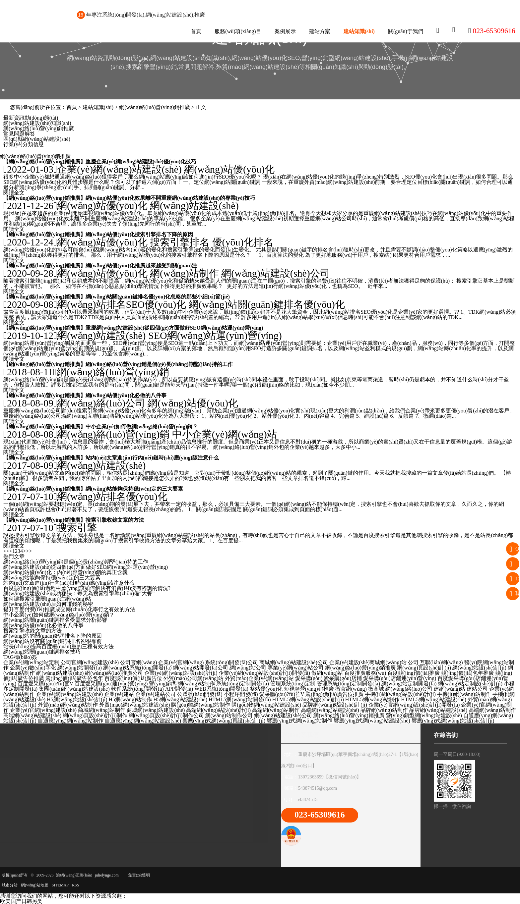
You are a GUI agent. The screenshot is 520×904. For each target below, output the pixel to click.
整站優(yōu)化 (266, 689)
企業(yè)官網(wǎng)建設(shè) (43, 710)
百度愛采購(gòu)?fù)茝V (45, 683)
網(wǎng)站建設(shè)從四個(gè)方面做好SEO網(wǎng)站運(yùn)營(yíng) (85, 567)
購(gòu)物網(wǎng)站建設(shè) (266, 705)
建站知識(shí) (359, 31)
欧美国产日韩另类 (21, 901)
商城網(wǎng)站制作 (101, 710)
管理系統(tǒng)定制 (292, 683)
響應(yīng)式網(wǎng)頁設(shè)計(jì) (223, 720)
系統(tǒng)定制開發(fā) (242, 683)
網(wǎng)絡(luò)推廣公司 (114, 673)
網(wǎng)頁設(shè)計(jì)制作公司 (166, 715)
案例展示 (285, 31)
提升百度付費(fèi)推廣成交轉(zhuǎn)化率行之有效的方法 (69, 609)
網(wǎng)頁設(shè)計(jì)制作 (95, 715)
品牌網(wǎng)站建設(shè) (438, 710)
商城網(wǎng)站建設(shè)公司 (293, 662)
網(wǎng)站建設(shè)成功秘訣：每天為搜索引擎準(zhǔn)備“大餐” (79, 593)
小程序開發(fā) (241, 694)
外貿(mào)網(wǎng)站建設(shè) (134, 705)
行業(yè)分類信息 (23, 144)
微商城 (376, 689)
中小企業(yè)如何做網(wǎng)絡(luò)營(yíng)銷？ (142, 426)
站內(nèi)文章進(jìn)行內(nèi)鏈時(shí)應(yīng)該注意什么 (152, 457)
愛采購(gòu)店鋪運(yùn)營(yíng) (399, 678)
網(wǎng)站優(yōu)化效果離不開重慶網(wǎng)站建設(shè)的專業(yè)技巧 (170, 198)
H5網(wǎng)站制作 (130, 699)
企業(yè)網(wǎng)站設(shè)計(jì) (181, 673)
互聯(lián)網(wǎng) (441, 662)
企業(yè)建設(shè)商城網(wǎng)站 (368, 662)
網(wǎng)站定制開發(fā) (408, 683)
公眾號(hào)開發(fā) (200, 694)
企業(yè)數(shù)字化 (33, 667)
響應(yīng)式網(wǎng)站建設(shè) (372, 720)
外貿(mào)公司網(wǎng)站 (193, 678)
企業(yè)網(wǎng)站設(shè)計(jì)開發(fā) (264, 673)
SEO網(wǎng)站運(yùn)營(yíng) (215, 335)
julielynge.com (107, 875)
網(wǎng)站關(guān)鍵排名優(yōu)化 (267, 304)
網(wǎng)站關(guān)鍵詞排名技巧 (42, 652)
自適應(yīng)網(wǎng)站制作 (70, 720)
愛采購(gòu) (309, 678)
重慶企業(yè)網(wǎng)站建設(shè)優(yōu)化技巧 (141, 161)
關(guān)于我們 (405, 31)
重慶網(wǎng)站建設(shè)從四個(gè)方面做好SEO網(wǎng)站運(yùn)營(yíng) (174, 328)
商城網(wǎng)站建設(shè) (156, 710)
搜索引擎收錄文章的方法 (115, 520)
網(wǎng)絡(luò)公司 (101, 403)
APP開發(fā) (179, 689)
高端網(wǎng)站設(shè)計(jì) (218, 710)
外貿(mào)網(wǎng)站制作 (68, 705)
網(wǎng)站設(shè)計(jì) (479, 667)
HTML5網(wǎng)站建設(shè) (433, 699)
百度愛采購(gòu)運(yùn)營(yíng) (111, 683)
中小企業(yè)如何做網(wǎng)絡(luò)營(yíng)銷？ (58, 614)
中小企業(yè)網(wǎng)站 (224, 434)
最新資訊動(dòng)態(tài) (30, 118)
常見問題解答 (19, 133)
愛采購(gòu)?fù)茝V (281, 694)
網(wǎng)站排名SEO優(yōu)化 (121, 304)
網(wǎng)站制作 (184, 273)
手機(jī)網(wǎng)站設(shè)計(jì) (400, 694)
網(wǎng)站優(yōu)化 (229, 169)
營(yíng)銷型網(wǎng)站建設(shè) (424, 715)
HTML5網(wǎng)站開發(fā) (240, 699)
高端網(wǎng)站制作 (275, 710)
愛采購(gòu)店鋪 (343, 678)
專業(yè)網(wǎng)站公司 (296, 667)
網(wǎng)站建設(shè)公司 (275, 273)
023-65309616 (319, 815)
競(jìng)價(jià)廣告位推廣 (334, 694)
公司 (413, 662)
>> (29, 551)
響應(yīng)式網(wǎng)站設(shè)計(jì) (453, 720)
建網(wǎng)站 (449, 689)
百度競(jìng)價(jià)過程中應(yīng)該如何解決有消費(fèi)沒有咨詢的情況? (86, 588)
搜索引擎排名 (180, 242)
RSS (75, 885)
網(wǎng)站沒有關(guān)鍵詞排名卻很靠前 (52, 641)
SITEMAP (60, 885)
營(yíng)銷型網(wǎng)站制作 (182, 683)
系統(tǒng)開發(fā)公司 (231, 662)
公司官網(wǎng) (138, 662)
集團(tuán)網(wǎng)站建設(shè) (74, 689)
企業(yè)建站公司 (155, 694)
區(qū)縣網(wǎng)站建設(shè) (36, 139)
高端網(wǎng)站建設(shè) (330, 710)
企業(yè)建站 (119, 694)
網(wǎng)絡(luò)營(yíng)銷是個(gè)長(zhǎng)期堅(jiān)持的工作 (159, 364)
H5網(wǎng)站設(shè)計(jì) (77, 699)
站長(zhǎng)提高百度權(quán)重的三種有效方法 (58, 646)
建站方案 (319, 31)
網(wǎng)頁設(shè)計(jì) (424, 667)
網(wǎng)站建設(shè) (194, 205)
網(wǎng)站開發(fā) (79, 667)
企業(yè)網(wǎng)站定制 (31, 662)
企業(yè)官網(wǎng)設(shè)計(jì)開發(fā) (414, 705)
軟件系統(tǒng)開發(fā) (137, 689)
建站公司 (477, 689)
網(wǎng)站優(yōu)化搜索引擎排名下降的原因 (139, 234)
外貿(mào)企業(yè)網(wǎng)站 (259, 678)
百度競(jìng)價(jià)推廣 (413, 673)
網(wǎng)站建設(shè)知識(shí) (37, 123)
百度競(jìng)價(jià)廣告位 (133, 678)
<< (6, 551)
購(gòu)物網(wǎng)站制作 (200, 705)
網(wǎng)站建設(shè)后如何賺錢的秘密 (48, 604)
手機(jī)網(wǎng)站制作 (464, 694)
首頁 (196, 31)
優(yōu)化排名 (243, 242)
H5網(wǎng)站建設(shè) (180, 699)
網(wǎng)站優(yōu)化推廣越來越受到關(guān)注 (141, 265)
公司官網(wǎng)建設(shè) (90, 662)
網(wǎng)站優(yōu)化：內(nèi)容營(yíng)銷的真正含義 (65, 572)
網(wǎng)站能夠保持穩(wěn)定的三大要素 (134, 489)
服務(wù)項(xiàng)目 (238, 31)
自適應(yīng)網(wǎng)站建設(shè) (143, 720)
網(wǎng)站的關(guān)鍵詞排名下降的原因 (52, 636)
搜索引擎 (77, 527)
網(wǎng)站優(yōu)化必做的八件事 (126, 395)
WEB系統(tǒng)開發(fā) (221, 689)
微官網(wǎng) (351, 689)
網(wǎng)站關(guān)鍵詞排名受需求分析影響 (55, 620)
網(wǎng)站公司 (247, 667)
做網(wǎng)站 (327, 673)
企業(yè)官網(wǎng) (181, 662)
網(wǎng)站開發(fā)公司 (200, 667)
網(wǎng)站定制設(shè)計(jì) (470, 683)
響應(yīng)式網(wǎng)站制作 (299, 720)
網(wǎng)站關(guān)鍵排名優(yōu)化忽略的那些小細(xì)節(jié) (158, 296)
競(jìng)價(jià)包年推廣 (467, 673)
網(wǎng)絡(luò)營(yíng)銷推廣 (38, 128)
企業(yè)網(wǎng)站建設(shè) (119, 169)
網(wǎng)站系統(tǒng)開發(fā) (137, 667)
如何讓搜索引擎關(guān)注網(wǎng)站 (47, 599)
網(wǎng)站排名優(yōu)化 (112, 496)
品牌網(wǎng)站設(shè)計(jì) (334, 705)
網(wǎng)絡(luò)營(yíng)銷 (113, 371)
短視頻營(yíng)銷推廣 (309, 689)
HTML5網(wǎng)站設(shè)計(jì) (308, 699)
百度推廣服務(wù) (365, 673)
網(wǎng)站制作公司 (229, 715)
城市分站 (10, 885)
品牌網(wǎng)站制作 (384, 710)
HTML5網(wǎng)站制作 (372, 699)
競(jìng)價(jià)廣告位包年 (74, 678)
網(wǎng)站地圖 (34, 885)
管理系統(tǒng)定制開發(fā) (348, 683)
